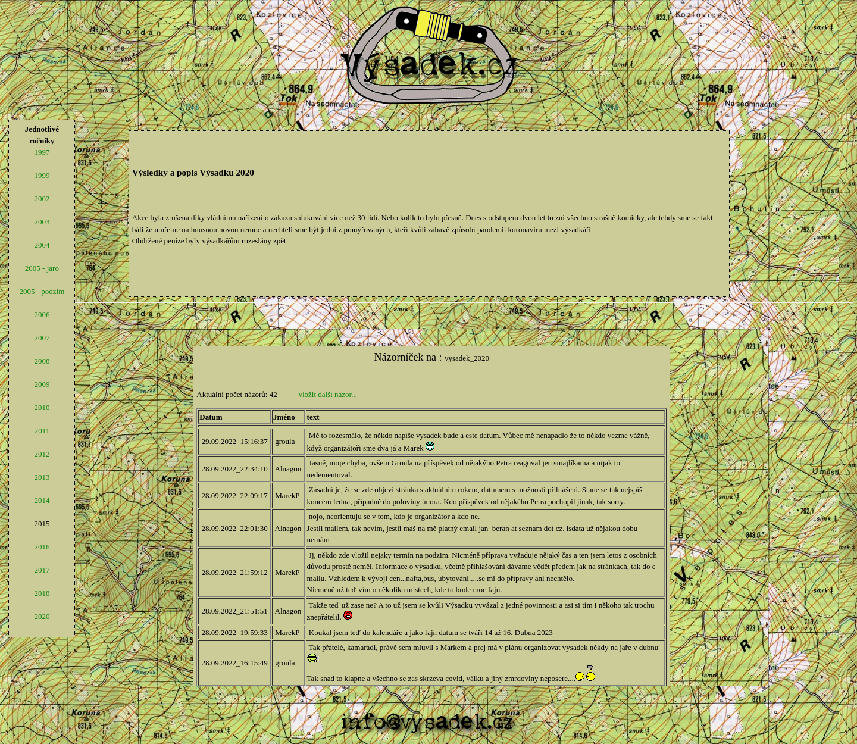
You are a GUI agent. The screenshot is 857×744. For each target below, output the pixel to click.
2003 (41, 221)
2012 (41, 453)
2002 (41, 198)
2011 (42, 430)
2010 (41, 407)
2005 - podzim (41, 291)
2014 (41, 500)
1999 (41, 175)
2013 (41, 477)
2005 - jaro (42, 268)
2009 (41, 384)
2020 (41, 616)
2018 (41, 593)
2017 (41, 569)
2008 (41, 361)
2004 (41, 244)
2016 (41, 546)
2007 (41, 337)
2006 (41, 314)
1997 (41, 152)
